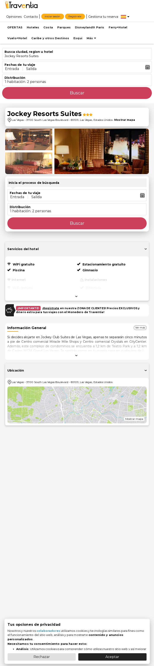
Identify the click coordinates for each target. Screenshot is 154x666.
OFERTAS (14, 27)
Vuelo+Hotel (17, 38)
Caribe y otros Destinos (50, 38)
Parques (64, 27)
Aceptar (112, 657)
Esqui (77, 38)
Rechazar (41, 657)
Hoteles (33, 27)
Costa (48, 27)
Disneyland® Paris (89, 27)
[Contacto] (31, 16)
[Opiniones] (14, 16)
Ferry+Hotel (118, 27)
